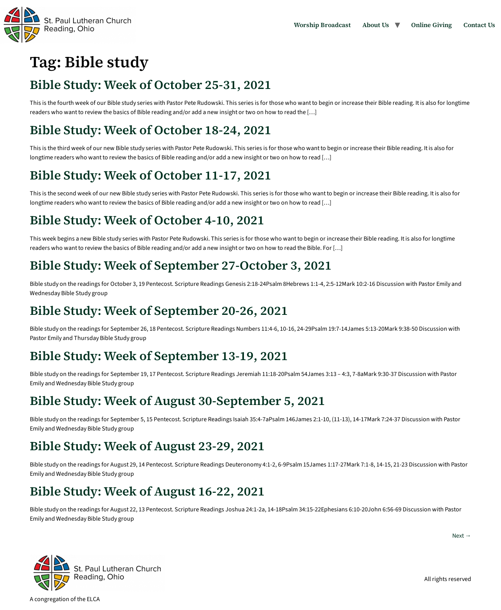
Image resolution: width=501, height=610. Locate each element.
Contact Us (479, 25)
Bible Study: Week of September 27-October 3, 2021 (181, 265)
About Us (375, 25)
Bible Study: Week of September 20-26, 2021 (159, 310)
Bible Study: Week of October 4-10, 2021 (147, 220)
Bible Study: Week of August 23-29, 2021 (147, 446)
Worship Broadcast (322, 25)
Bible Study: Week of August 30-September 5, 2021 (177, 400)
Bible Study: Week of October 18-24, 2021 (150, 129)
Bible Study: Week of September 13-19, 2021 (159, 355)
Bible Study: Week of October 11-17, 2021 (150, 175)
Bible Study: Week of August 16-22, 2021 (147, 491)
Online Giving (431, 25)
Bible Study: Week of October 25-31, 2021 (150, 84)
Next (461, 535)
